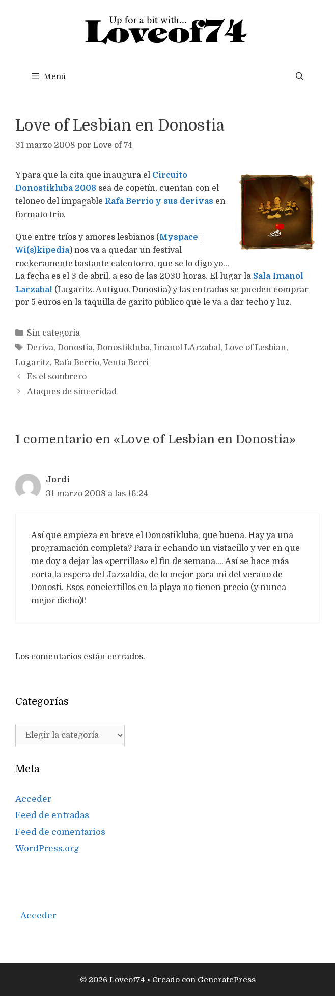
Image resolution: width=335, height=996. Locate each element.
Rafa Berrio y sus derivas (160, 201)
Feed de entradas (52, 815)
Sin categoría (53, 333)
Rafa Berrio (76, 362)
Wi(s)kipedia (42, 250)
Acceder (33, 799)
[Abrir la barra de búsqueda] (300, 76)
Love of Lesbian (255, 347)
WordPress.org (47, 848)
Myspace (179, 237)
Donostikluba (123, 347)
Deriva (40, 347)
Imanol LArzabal (187, 347)
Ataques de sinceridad (72, 391)
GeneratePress (227, 979)
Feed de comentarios (60, 832)
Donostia (75, 347)
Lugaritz (32, 362)
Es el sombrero (57, 376)
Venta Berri (126, 362)
